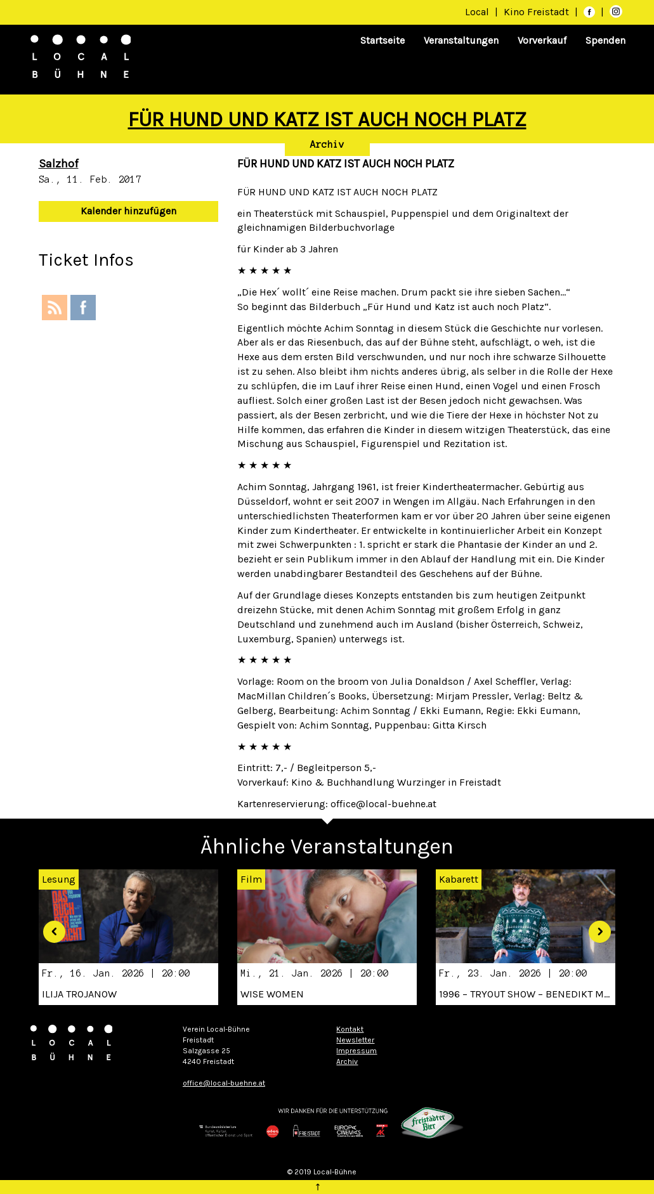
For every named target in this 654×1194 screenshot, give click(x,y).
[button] (50, 927)
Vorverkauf (542, 40)
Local (477, 12)
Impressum (356, 1050)
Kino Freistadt (538, 12)
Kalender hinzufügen (128, 211)
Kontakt (349, 1029)
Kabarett (458, 879)
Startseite (382, 40)
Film (251, 879)
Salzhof (59, 164)
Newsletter (355, 1039)
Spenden (605, 40)
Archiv (327, 145)
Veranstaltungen (461, 40)
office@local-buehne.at (224, 1083)
